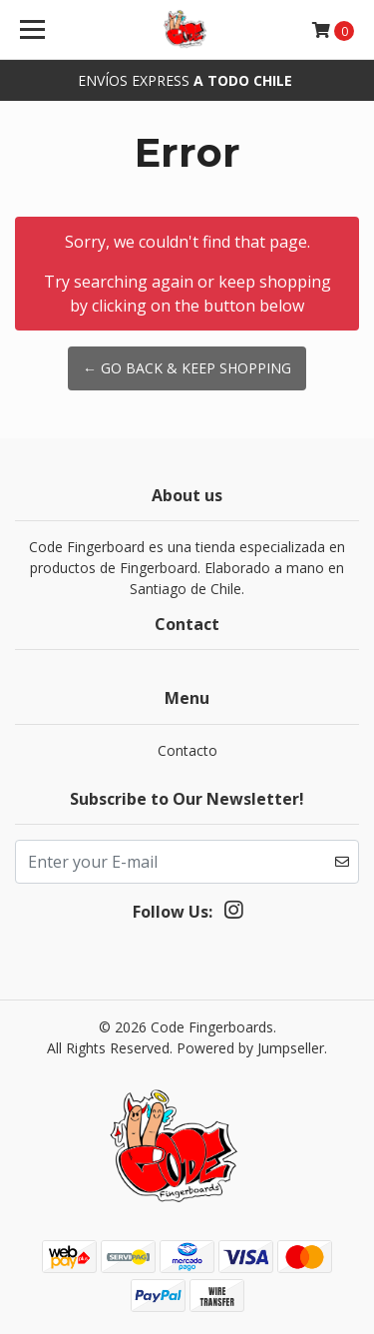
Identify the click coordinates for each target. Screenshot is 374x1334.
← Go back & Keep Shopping (187, 367)
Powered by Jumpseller (250, 1047)
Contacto (187, 750)
